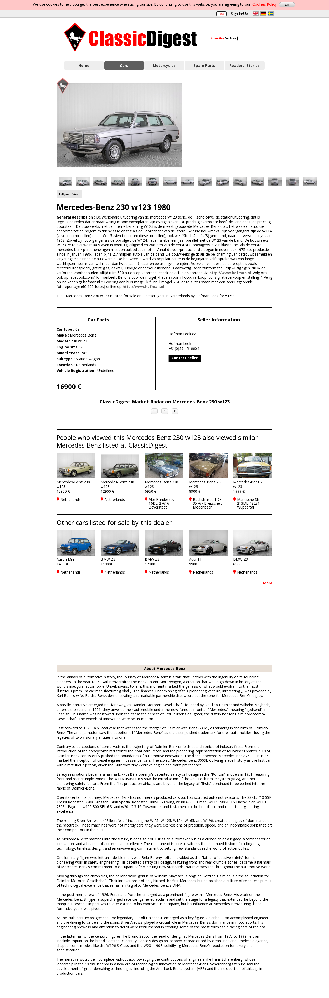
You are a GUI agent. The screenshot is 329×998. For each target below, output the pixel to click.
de (263, 13)
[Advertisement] (233, 124)
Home (84, 65)
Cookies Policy (264, 4)
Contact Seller (185, 357)
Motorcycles (164, 65)
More (267, 582)
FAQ (221, 13)
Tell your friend (69, 194)
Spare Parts (204, 65)
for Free (223, 38)
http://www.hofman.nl (230, 272)
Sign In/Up (239, 13)
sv (271, 13)
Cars (124, 65)
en (256, 13)
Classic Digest (130, 37)
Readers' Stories (244, 65)
